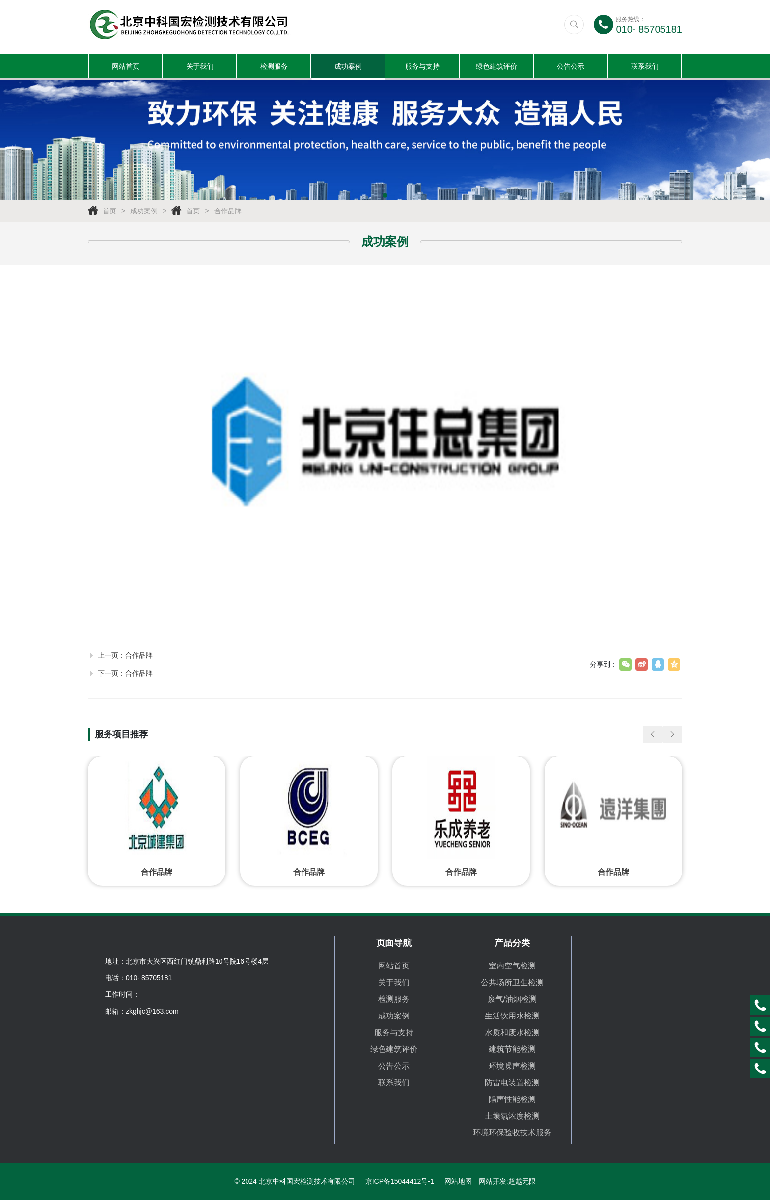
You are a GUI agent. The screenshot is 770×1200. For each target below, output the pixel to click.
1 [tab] (385, 195)
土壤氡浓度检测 (512, 1116)
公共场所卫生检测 (512, 982)
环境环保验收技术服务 (512, 1132)
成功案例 (348, 66)
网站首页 (125, 66)
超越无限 (522, 1181)
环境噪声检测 (512, 1066)
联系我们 (645, 66)
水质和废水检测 (512, 1032)
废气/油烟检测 (512, 999)
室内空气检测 (512, 966)
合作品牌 (228, 211)
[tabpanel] (385, 140)
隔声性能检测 (512, 1099)
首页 (109, 211)
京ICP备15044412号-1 (399, 1181)
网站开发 (492, 1181)
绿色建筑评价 (496, 66)
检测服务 (274, 66)
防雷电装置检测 (512, 1082)
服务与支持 (422, 66)
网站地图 (458, 1181)
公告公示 (570, 66)
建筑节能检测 (512, 1049)
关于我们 (200, 66)
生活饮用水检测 (512, 1016)
